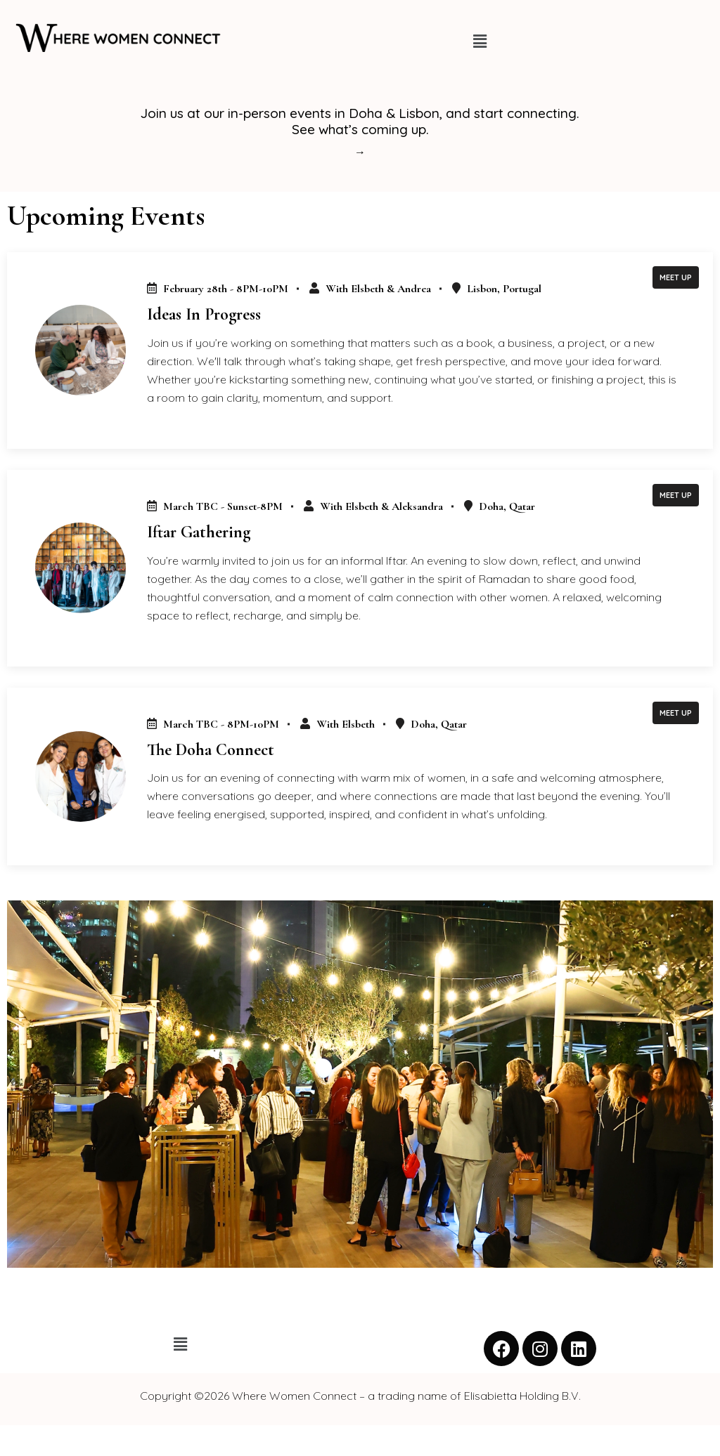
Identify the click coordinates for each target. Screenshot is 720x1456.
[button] (479, 41)
